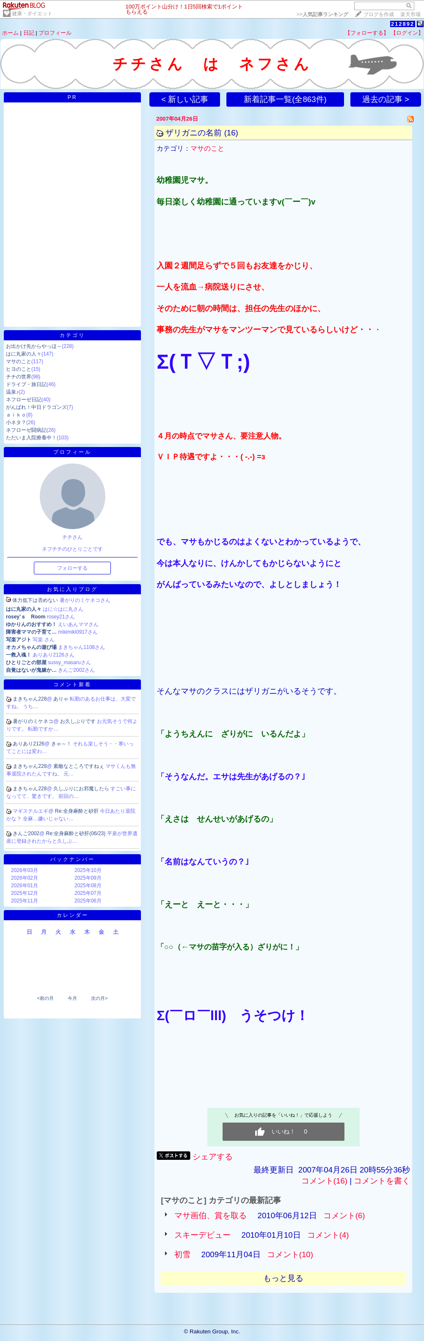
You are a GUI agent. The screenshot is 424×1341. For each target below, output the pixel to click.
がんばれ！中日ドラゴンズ (36, 407)
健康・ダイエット (32, 14)
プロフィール (55, 33)
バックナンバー (72, 859)
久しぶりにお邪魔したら (81, 789)
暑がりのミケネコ (33, 721)
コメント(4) (328, 1235)
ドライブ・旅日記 (26, 384)
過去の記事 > (385, 99)
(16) (231, 132)
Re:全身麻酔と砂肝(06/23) (76, 833)
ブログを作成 (378, 14)
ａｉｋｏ (16, 415)
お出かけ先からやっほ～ (34, 346)
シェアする (213, 1156)
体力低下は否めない (35, 600)
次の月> (99, 998)
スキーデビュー (202, 1235)
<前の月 (45, 998)
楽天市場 (410, 14)
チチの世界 (18, 377)
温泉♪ (12, 392)
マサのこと (18, 361)
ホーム (10, 33)
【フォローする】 (367, 33)
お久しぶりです (78, 721)
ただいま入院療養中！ (31, 438)
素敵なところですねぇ (79, 766)
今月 (72, 998)
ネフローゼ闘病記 (26, 430)
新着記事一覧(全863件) (285, 99)
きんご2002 (26, 833)
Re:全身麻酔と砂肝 (77, 811)
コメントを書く (382, 1180)
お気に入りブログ (72, 589)
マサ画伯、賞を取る (210, 1215)
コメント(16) (324, 1180)
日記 (28, 33)
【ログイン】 (407, 33)
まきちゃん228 (30, 699)
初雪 (182, 1254)
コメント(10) (290, 1254)
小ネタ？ (16, 422)
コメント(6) (344, 1215)
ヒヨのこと (18, 369)
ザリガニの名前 (193, 132)
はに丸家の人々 (23, 354)
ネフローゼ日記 (23, 400)
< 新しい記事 (184, 99)
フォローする (72, 568)
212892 (402, 24)
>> (322, 14)
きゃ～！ (62, 744)
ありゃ (61, 699)
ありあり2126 (28, 744)
